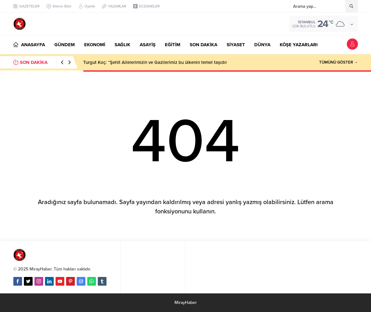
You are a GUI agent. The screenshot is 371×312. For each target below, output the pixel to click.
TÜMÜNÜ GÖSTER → (338, 62)
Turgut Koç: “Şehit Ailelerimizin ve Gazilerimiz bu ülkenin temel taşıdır (155, 62)
